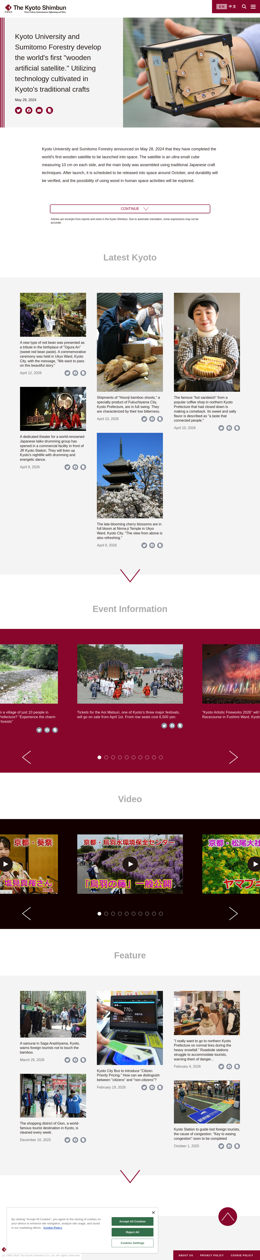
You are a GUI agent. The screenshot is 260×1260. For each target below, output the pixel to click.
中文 (233, 6)
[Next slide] (233, 757)
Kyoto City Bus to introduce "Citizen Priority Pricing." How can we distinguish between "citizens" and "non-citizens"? (128, 1075)
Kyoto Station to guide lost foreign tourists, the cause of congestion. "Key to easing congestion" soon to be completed (207, 1133)
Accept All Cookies (132, 1221)
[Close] (153, 1212)
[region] (82, 1230)
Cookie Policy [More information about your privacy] (52, 1227)
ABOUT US (186, 1255)
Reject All (132, 1232)
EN (222, 6)
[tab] (99, 757)
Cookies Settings (132, 1243)
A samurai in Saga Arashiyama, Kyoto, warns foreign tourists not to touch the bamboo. (50, 1048)
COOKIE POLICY (242, 1255)
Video (130, 799)
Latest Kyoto (130, 257)
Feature (130, 955)
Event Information (129, 609)
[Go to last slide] (26, 757)
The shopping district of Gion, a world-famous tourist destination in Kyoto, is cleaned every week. (49, 1128)
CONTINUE (130, 209)
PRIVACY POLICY (212, 1255)
